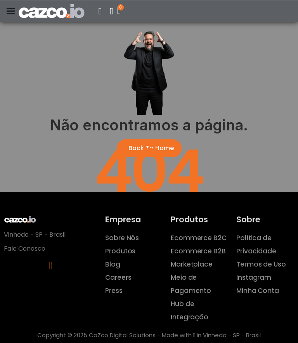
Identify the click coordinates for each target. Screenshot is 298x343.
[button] (100, 11)
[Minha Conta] (111, 11)
